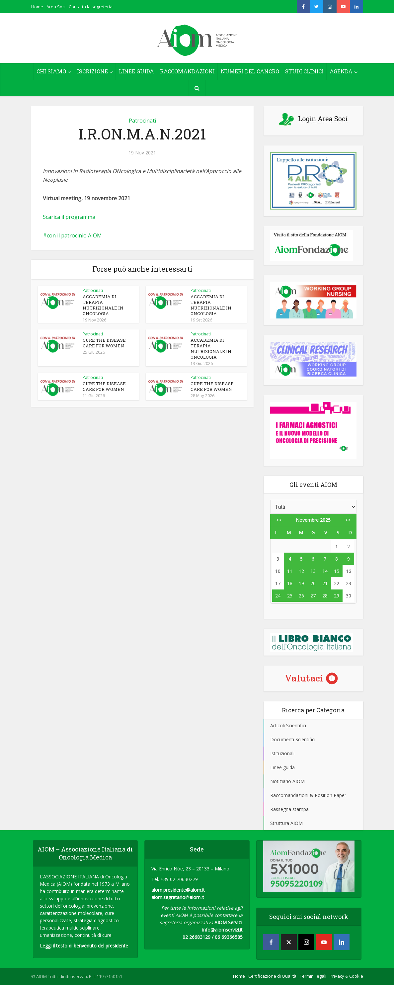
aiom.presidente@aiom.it (178, 890)
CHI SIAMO (51, 71)
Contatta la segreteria (91, 7)
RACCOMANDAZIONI (187, 71)
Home (37, 7)
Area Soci (55, 7)
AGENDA (341, 71)
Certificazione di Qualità (272, 976)
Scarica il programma (69, 217)
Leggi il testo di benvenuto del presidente (84, 945)
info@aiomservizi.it (222, 930)
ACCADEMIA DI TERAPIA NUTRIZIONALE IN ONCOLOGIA (103, 305)
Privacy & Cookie (346, 976)
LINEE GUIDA (136, 71)
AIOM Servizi (228, 922)
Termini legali (313, 976)
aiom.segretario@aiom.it (177, 897)
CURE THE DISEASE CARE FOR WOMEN (104, 343)
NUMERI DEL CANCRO (250, 71)
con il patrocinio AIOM (74, 235)
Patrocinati (142, 120)
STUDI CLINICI (304, 71)
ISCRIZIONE (92, 71)
